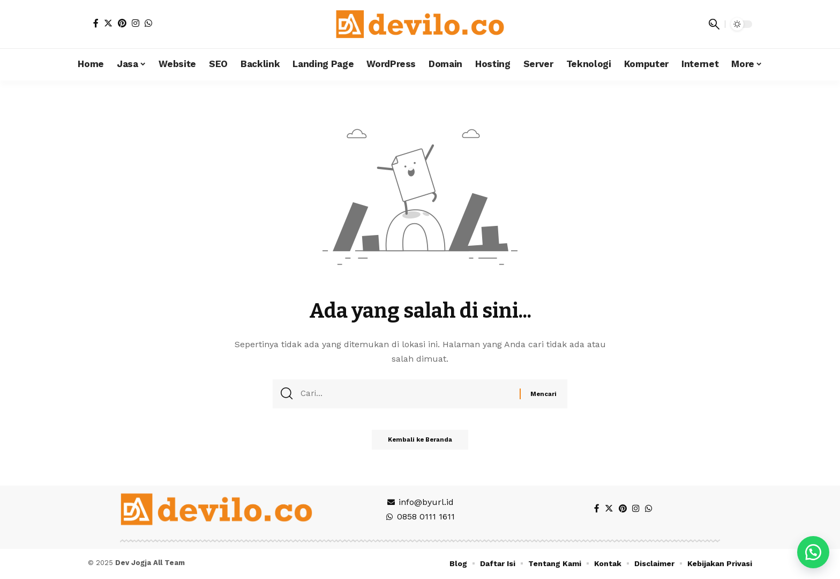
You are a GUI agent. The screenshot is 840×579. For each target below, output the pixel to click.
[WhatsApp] (148, 23)
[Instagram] (135, 23)
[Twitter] (108, 23)
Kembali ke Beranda (420, 444)
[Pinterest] (122, 23)
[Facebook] (96, 23)
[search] (714, 24)
